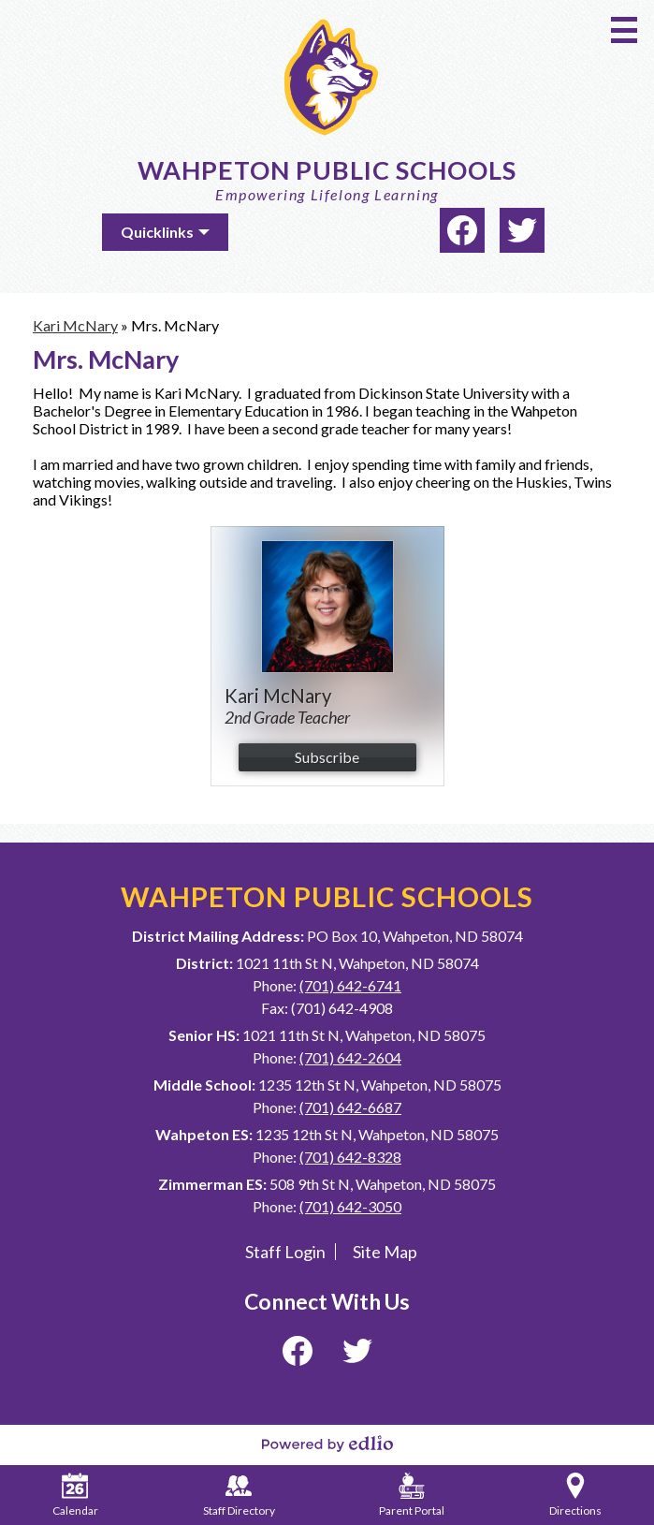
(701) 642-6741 (350, 985)
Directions (575, 1495)
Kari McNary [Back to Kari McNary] (75, 325)
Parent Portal (411, 1495)
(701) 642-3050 (350, 1206)
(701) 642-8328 (350, 1157)
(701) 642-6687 (350, 1107)
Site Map (385, 1251)
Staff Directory (239, 1495)
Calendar (75, 1495)
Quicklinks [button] (157, 232)
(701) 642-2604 (350, 1057)
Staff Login (285, 1251)
